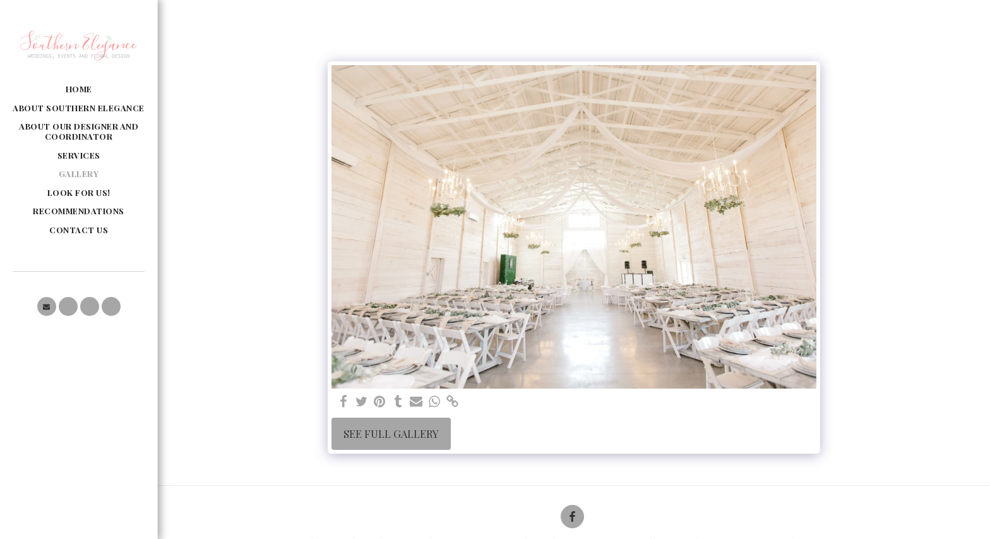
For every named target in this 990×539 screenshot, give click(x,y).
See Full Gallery (391, 433)
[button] (46, 306)
